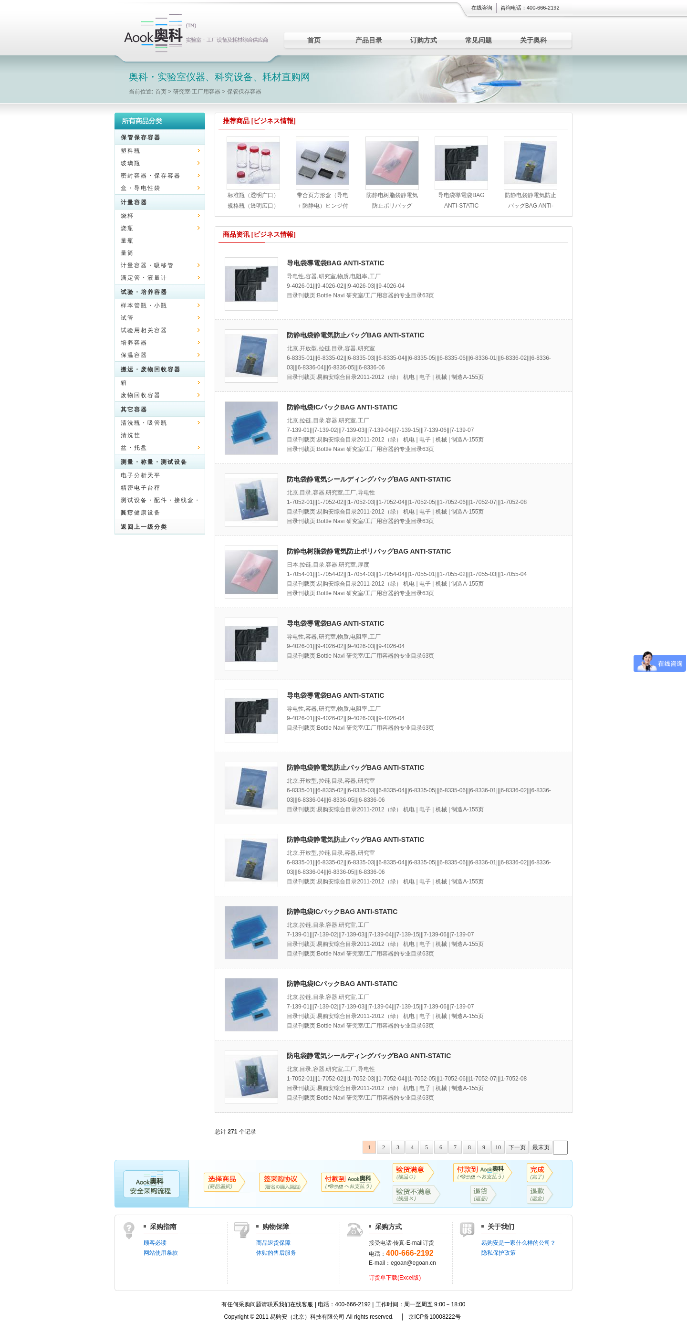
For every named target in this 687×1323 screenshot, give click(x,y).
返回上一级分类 (144, 527)
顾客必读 (155, 1242)
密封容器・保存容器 (151, 175)
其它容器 (134, 409)
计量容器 (134, 202)
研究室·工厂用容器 (196, 91)
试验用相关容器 (144, 330)
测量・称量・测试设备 (154, 462)
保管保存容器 (244, 91)
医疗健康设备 (141, 512)
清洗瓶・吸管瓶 (144, 423)
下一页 (517, 1147)
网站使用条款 (161, 1253)
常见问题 (478, 40)
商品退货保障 (273, 1242)
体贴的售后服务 (276, 1253)
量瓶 (127, 240)
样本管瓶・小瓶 (144, 305)
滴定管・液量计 (144, 277)
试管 (127, 318)
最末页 (541, 1147)
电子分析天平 (141, 475)
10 (498, 1147)
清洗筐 (131, 435)
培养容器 (134, 342)
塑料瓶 (131, 150)
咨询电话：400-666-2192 (530, 7)
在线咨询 (481, 7)
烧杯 (127, 215)
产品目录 (368, 40)
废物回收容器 (141, 395)
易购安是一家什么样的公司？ (518, 1242)
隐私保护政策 (498, 1253)
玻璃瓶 (131, 163)
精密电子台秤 (141, 487)
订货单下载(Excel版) (395, 1277)
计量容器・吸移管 (147, 265)
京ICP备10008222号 (434, 1316)
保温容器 (134, 355)
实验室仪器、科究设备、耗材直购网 (198, 33)
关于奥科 (533, 40)
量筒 (127, 253)
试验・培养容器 (144, 292)
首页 (314, 40)
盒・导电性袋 (141, 188)
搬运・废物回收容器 (151, 369)
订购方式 (423, 40)
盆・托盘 (134, 447)
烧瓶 (127, 228)
